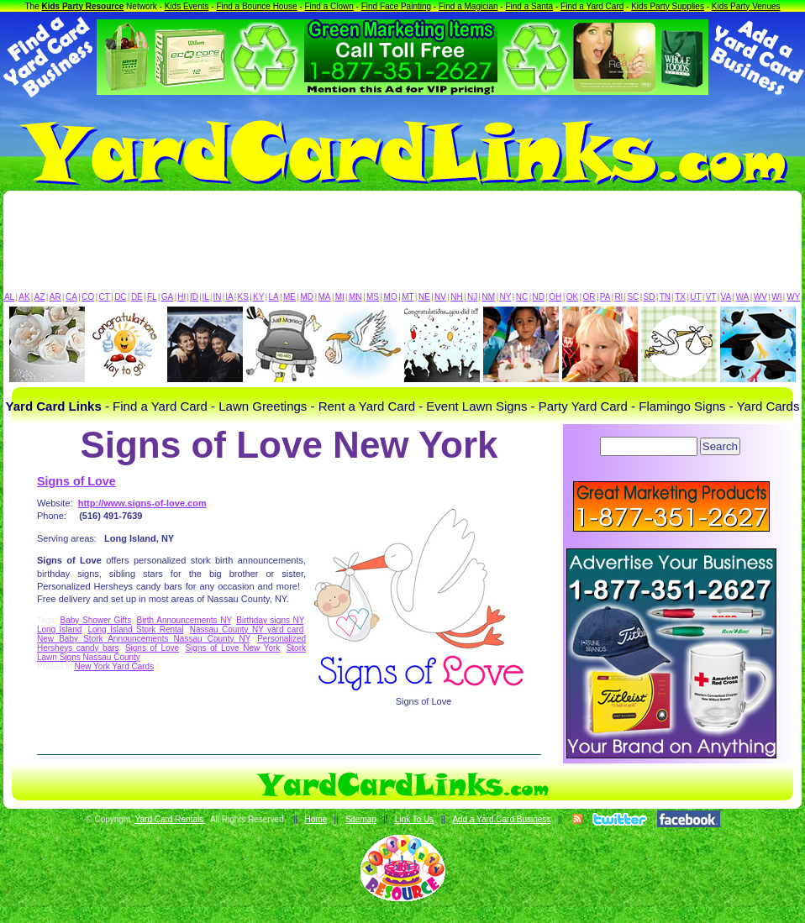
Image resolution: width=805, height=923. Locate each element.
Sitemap (360, 819)
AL (9, 297)
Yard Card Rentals (170, 819)
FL (152, 297)
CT (104, 297)
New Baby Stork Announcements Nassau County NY (143, 638)
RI (618, 297)
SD (649, 297)
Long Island (59, 629)
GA (167, 297)
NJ (472, 297)
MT (407, 297)
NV (440, 297)
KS (243, 297)
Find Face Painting (396, 6)
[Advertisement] (402, 245)
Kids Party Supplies (667, 6)
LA (274, 297)
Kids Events (187, 6)
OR (589, 297)
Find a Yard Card (591, 6)
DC (120, 297)
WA (743, 297)
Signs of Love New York (232, 648)
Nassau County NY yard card (247, 629)
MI (340, 297)
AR (55, 297)
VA (726, 297)
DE (137, 297)
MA (324, 297)
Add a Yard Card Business (501, 819)
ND (539, 297)
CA (71, 297)
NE (424, 297)
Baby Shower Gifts (96, 620)
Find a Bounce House (256, 6)
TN (665, 297)
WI (776, 297)
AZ (39, 297)
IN (217, 297)
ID (194, 297)
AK (23, 297)
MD (307, 297)
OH (555, 297)
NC (522, 297)
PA (605, 297)
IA (229, 297)
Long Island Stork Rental (135, 629)
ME (289, 297)
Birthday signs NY (269, 620)
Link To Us (414, 819)
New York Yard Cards (114, 666)
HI (181, 297)
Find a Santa (529, 6)
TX (680, 297)
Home (315, 819)
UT (695, 297)
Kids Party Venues (746, 6)
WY (793, 297)
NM (489, 297)
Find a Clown (328, 6)
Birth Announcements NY (184, 620)
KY (258, 297)
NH (456, 297)
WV (760, 297)
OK (572, 297)
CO (88, 297)
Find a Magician (468, 6)
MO (390, 297)
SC (633, 297)
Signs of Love (76, 481)
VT (711, 297)
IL (206, 297)
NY (505, 297)
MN (355, 297)
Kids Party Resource (83, 6)
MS (372, 297)
